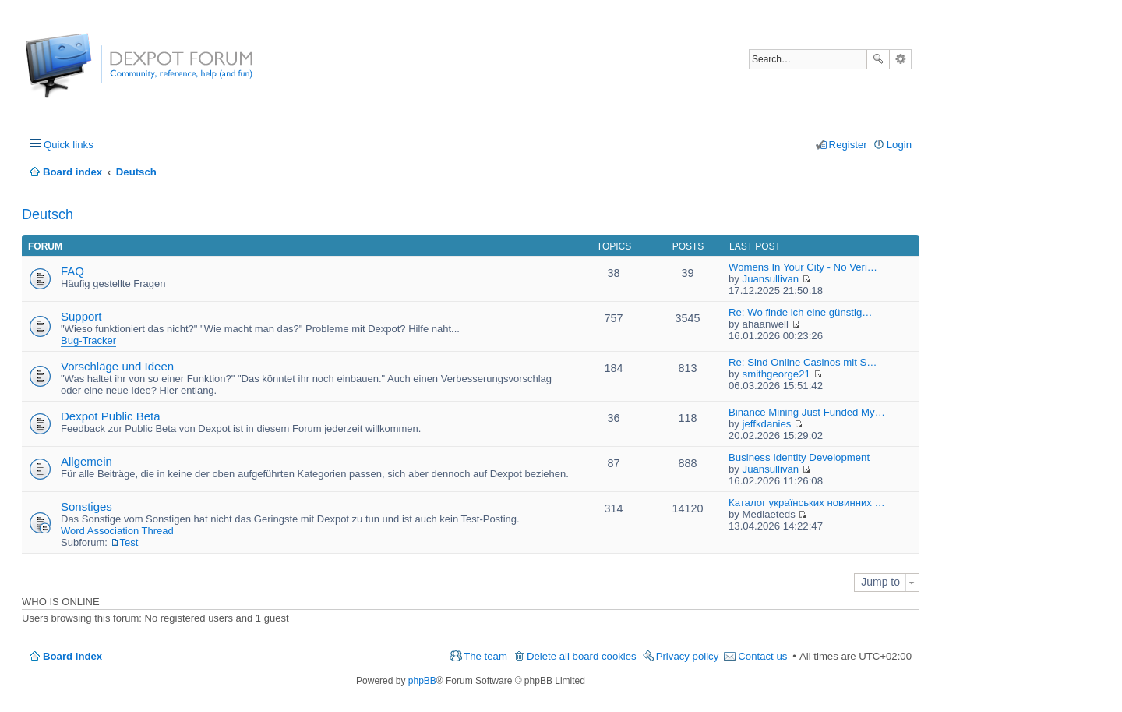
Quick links (69, 145)
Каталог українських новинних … (807, 502)
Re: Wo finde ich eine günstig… (800, 312)
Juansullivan (771, 279)
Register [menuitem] (848, 145)
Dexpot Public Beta (111, 416)
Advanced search (900, 59)
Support (81, 316)
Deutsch (47, 214)
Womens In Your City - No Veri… (803, 267)
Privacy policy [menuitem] (687, 656)
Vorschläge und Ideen (117, 366)
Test (129, 542)
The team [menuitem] (485, 656)
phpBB (422, 680)
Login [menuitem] (899, 145)
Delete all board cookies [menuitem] (582, 656)
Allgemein (86, 461)
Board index (72, 656)
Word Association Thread (117, 531)
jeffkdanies (767, 424)
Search (878, 59)
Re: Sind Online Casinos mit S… (803, 362)
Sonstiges (86, 506)
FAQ (72, 271)
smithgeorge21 (776, 374)
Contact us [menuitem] (762, 656)
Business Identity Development (799, 457)
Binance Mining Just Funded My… (807, 412)
